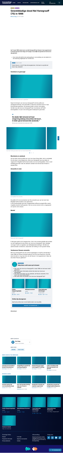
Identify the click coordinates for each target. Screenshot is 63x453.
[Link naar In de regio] (24, 437)
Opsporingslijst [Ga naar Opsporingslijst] (35, 2)
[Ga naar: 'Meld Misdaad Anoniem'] (24, 405)
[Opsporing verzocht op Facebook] (48, 437)
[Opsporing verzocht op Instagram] (52, 437)
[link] (21, 342)
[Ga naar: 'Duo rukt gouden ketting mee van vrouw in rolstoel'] (24, 383)
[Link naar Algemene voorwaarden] (24, 439)
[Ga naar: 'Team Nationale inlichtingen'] (44, 287)
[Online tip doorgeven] (31, 305)
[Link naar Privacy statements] (9, 441)
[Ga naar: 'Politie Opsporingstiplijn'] (18, 287)
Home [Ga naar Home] (15, 2)
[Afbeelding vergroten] (51, 76)
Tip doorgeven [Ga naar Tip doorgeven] (53, 3)
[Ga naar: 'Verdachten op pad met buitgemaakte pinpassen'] (54, 383)
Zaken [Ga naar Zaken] (20, 2)
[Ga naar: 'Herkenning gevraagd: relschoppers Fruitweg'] (39, 364)
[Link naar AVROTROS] (27, 449)
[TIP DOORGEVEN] (54, 450)
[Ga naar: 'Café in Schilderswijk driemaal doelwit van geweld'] (54, 364)
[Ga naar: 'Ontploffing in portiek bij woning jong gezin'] (24, 364)
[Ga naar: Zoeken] (59, 2)
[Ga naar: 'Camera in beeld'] (9, 423)
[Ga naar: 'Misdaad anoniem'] (31, 286)
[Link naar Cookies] (24, 441)
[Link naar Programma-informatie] (9, 439)
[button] (58, 138)
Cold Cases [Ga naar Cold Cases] (44, 3)
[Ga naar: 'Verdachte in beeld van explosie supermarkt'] (39, 383)
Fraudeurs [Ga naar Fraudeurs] (26, 2)
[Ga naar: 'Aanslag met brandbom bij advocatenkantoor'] (9, 364)
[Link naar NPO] (35, 449)
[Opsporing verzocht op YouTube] (56, 437)
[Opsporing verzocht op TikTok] (59, 437)
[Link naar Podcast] (9, 437)
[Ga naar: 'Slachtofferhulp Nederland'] (54, 405)
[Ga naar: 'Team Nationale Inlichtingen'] (39, 405)
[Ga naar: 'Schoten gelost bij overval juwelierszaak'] (9, 383)
